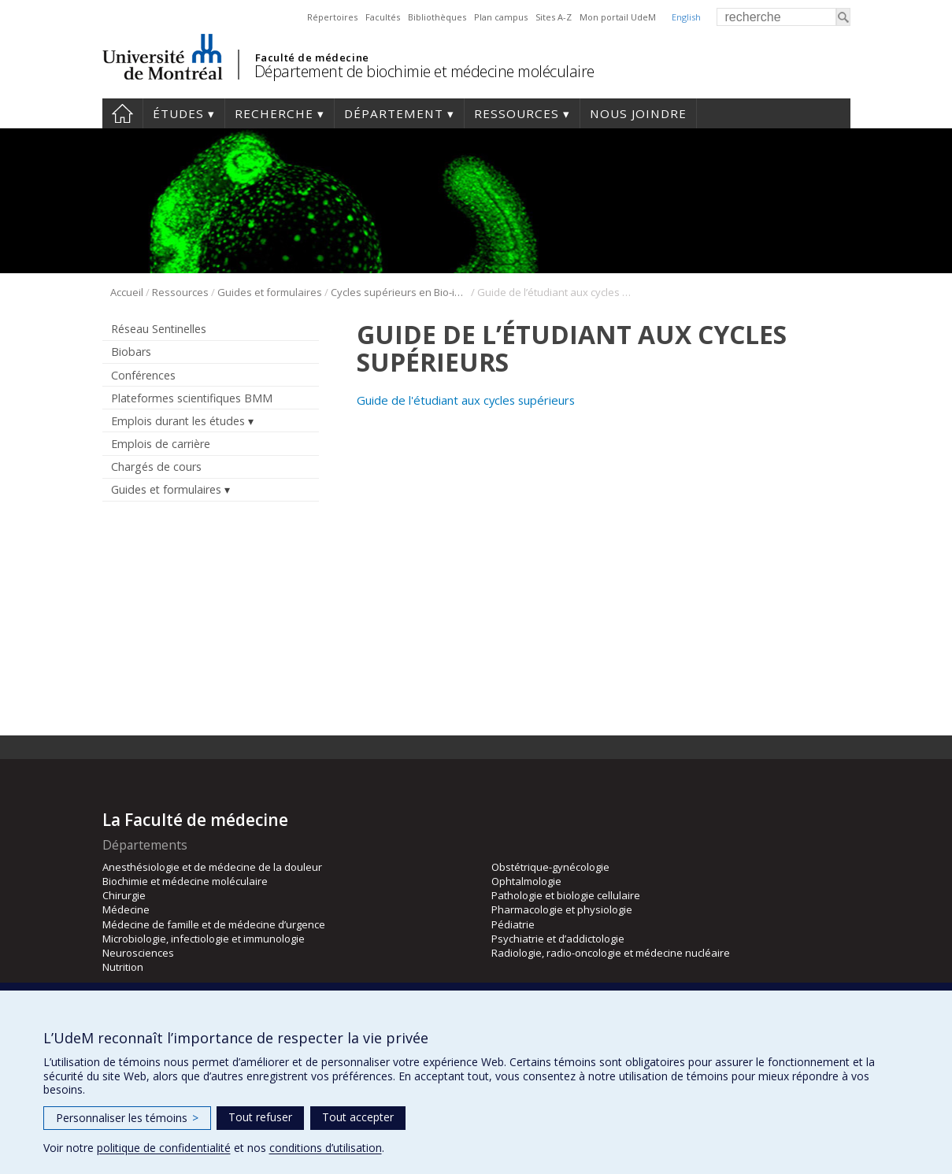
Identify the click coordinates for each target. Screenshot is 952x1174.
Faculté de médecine (312, 57)
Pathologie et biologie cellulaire (565, 895)
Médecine (126, 909)
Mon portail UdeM (618, 17)
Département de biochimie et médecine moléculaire (424, 71)
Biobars (131, 351)
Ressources (516, 113)
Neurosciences (138, 953)
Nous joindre (638, 113)
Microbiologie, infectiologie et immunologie (203, 938)
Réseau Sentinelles (158, 328)
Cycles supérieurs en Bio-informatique (400, 292)
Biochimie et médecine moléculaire (185, 881)
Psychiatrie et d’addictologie (557, 938)
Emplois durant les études (178, 420)
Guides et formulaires (269, 292)
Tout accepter (358, 1116)
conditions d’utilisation (325, 1147)
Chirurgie (124, 895)
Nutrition (122, 967)
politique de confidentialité (164, 1147)
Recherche (274, 113)
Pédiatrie (513, 924)
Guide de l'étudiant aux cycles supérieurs (466, 400)
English (686, 17)
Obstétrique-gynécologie (550, 867)
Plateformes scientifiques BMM (191, 398)
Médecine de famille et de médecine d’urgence (213, 924)
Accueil (122, 113)
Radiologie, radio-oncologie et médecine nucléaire (610, 953)
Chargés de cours (156, 466)
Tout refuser (260, 1116)
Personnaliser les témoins (127, 1117)
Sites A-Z (553, 17)
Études (178, 113)
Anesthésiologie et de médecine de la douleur (212, 867)
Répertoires (332, 17)
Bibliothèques (437, 17)
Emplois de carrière (160, 443)
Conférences (143, 375)
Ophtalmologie (526, 881)
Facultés (382, 17)
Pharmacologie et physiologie (561, 909)
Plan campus (501, 17)
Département (393, 113)
